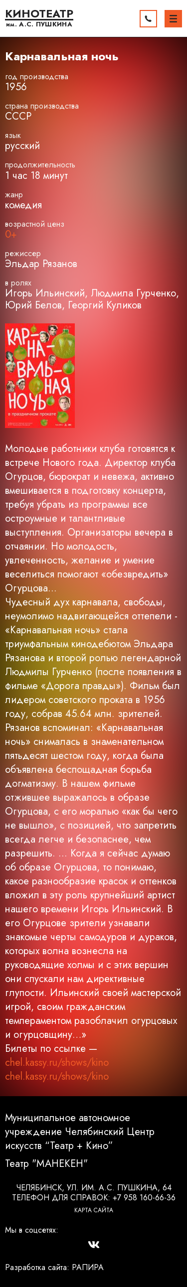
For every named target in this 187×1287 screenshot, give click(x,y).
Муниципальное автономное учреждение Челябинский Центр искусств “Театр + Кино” (80, 1132)
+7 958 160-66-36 (144, 1197)
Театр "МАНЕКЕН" (46, 1164)
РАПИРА (88, 1267)
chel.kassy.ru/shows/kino (57, 1062)
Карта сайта (93, 1210)
